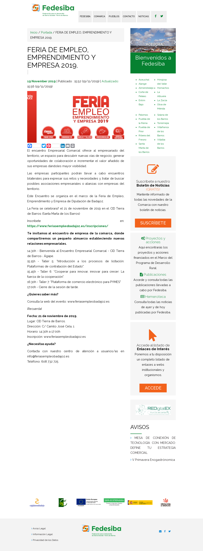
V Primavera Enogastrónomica (153, 459)
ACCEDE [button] (153, 388)
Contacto (129, 16)
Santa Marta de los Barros (144, 147)
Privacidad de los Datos (45, 540)
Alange (142, 83)
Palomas (143, 114)
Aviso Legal (39, 528)
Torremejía (163, 123)
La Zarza (162, 100)
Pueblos (114, 16)
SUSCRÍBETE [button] (153, 222)
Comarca (99, 16)
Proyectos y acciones (155, 240)
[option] (37, 502)
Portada (46, 32)
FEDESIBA (85, 16)
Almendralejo (146, 87)
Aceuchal (144, 79)
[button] (133, 40)
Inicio (34, 32)
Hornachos (163, 87)
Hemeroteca (155, 297)
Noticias (143, 16)
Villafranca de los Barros (163, 131)
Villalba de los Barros (161, 143)
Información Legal (43, 534)
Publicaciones (155, 274)
